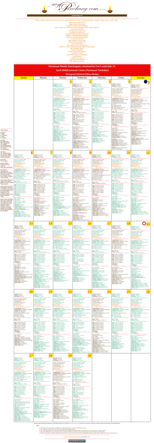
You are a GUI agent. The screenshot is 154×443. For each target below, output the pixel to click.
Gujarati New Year (77, 53)
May (56, 20)
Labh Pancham (77, 56)
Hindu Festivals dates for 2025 (77, 22)
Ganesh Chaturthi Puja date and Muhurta (77, 34)
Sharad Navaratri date (77, 38)
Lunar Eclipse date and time (77, 59)
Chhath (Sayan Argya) (77, 58)
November (84, 20)
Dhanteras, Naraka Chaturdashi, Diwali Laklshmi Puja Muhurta (77, 47)
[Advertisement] (34, 7)
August (66, 20)
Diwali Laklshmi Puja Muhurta (77, 51)
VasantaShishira (58, 95)
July (62, 20)
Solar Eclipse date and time (77, 61)
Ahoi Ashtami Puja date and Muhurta (77, 45)
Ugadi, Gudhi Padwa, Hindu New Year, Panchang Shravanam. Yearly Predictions (77, 27)
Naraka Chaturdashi (77, 50)
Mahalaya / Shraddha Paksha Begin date (77, 35)
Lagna (102, 20)
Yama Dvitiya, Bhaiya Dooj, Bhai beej (77, 55)
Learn (111, 20)
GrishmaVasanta (136, 238)
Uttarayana (58, 93)
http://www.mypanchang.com (72, 437)
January (37, 20)
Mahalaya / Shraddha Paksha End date (77, 37)
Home (116, 20)
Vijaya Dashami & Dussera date (77, 40)
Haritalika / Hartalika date (77, 32)
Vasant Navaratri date (77, 29)
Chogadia (96, 20)
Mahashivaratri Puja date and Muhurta (77, 26)
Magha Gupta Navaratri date (77, 24)
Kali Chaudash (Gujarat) (77, 48)
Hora (107, 20)
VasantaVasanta (19, 166)
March (48, 20)
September (72, 20)
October (78, 20)
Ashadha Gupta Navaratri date (77, 30)
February (43, 20)
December (90, 20)
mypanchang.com (77, 15)
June (59, 20)
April (52, 20)
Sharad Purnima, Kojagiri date (77, 42)
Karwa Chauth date (77, 43)
